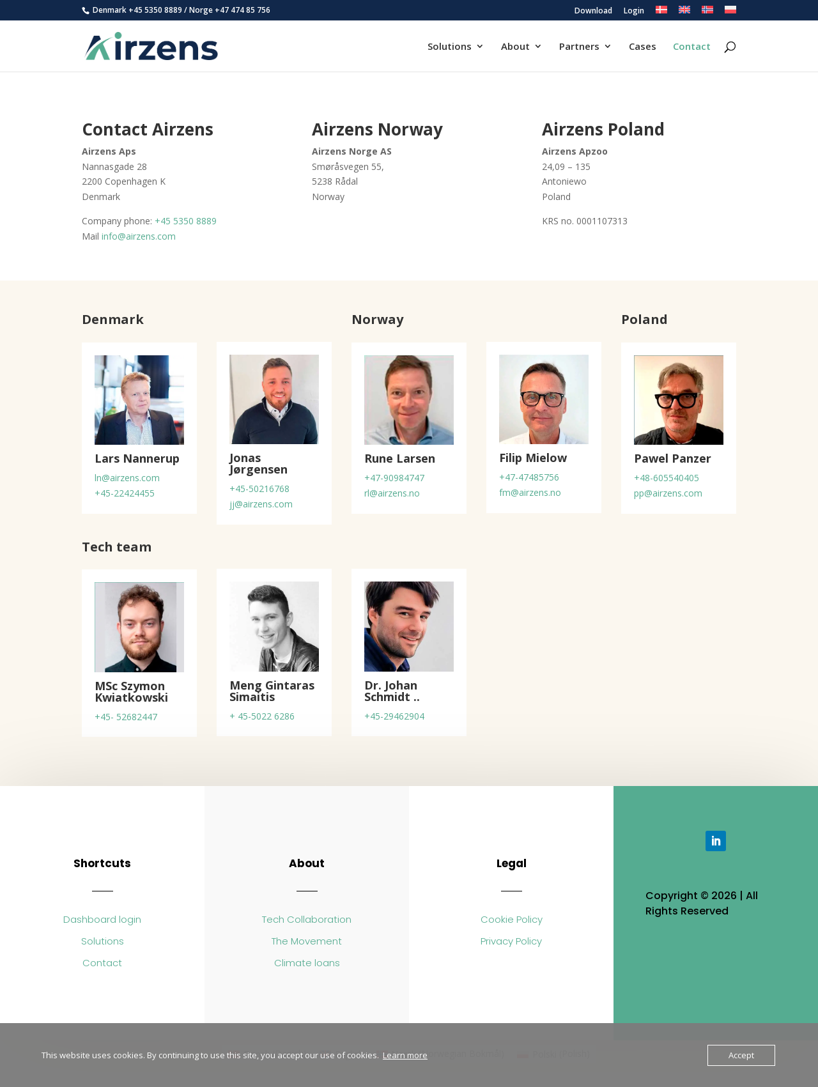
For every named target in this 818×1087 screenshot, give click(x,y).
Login (634, 11)
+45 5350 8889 (155, 9)
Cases (642, 47)
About (515, 47)
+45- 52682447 (126, 717)
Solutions (450, 47)
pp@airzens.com (668, 493)
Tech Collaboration (306, 919)
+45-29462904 (394, 716)
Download (593, 11)
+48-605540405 (666, 478)
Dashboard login (102, 919)
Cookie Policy (512, 919)
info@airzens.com (139, 236)
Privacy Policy (511, 941)
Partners (579, 47)
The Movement (307, 941)
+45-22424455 (125, 493)
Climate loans (307, 962)
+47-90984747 (394, 478)
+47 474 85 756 (242, 9)
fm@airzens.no (530, 492)
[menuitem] (661, 13)
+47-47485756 (529, 477)
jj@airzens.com (261, 504)
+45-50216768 (259, 488)
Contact (692, 47)
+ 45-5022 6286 (262, 716)
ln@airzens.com (127, 478)
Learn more (405, 1055)
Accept (741, 1055)
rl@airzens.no (392, 493)
